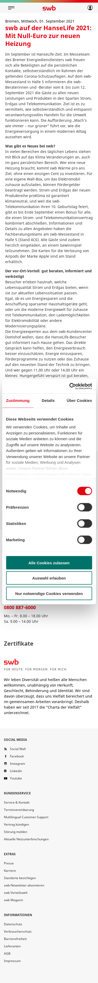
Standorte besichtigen (20, 878)
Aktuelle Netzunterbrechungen (26, 839)
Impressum (12, 961)
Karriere (10, 870)
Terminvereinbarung (19, 809)
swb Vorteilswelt (15, 892)
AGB (7, 953)
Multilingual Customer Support (26, 817)
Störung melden (15, 832)
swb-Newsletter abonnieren (24, 885)
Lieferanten (12, 946)
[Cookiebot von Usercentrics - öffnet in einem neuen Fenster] (70, 386)
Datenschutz (13, 924)
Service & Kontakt (17, 802)
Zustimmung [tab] (18, 400)
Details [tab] (48, 400)
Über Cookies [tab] (79, 400)
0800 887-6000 (20, 607)
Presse (9, 863)
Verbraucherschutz (18, 931)
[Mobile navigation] (11, 7)
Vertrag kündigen (16, 824)
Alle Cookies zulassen (49, 562)
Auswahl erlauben (49, 578)
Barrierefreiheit (15, 939)
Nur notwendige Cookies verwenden (49, 593)
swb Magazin (13, 900)
